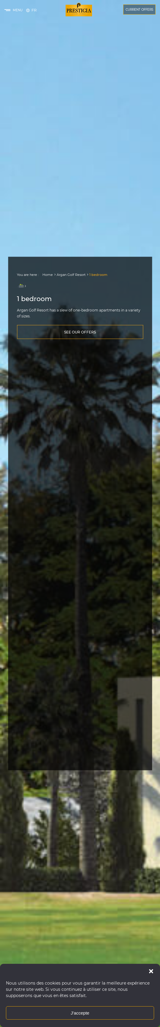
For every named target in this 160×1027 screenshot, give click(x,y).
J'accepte (80, 1012)
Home (47, 275)
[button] (151, 971)
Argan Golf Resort (71, 275)
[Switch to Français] (34, 10)
